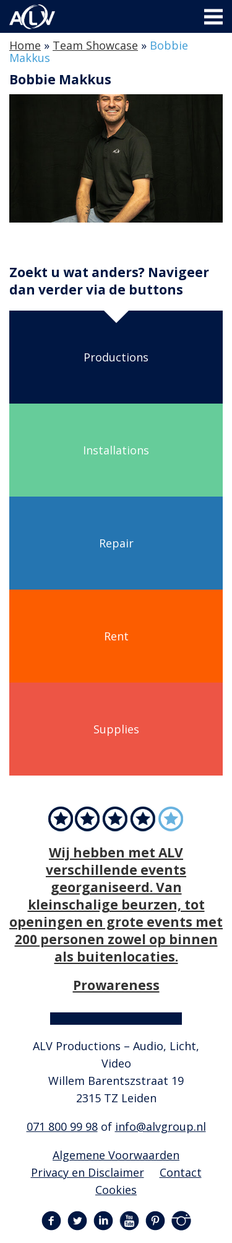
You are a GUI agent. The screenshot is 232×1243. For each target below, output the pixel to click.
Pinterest (155, 1221)
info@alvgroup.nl (160, 1126)
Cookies (116, 1189)
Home (25, 45)
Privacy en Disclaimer (87, 1172)
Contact (181, 1172)
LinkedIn (103, 1221)
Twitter (77, 1221)
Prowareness (116, 985)
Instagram (181, 1221)
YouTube (129, 1221)
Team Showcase (95, 45)
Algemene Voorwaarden (116, 1155)
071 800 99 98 (62, 1126)
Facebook (51, 1221)
